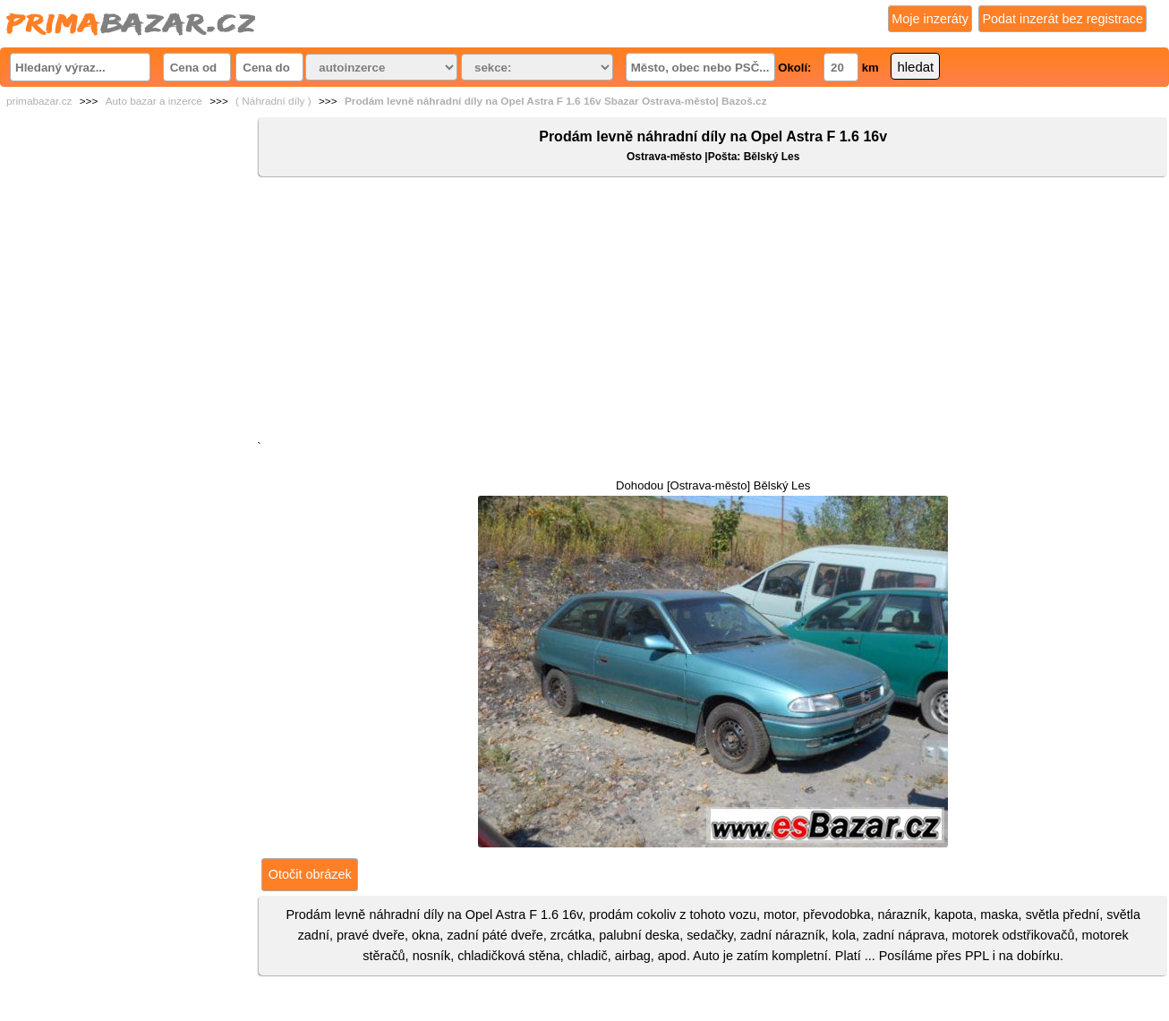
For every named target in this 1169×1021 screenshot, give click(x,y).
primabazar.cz (39, 101)
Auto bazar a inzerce (154, 101)
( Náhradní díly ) (273, 101)
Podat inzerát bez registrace (1062, 19)
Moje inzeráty (930, 19)
